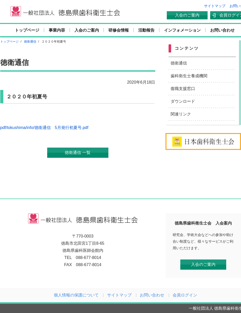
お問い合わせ (222, 30)
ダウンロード (183, 101)
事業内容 (57, 30)
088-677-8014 (88, 257)
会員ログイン (185, 295)
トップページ (27, 30)
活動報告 (146, 30)
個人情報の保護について (76, 295)
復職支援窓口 (183, 88)
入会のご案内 (187, 15)
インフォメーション (182, 30)
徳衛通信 (179, 63)
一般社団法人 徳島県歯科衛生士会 (65, 11)
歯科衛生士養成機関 (189, 76)
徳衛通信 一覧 (77, 152)
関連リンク (181, 114)
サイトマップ (214, 6)
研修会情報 (118, 30)
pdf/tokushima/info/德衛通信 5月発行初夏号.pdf (44, 127)
